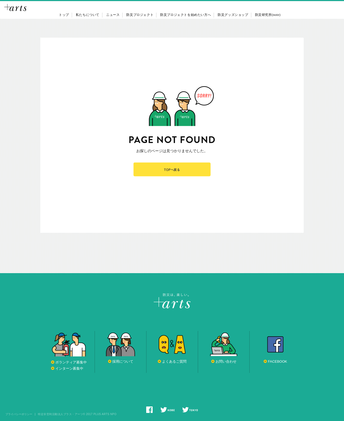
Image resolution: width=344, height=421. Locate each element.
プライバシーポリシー (18, 414)
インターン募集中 (69, 368)
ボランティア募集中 (71, 362)
